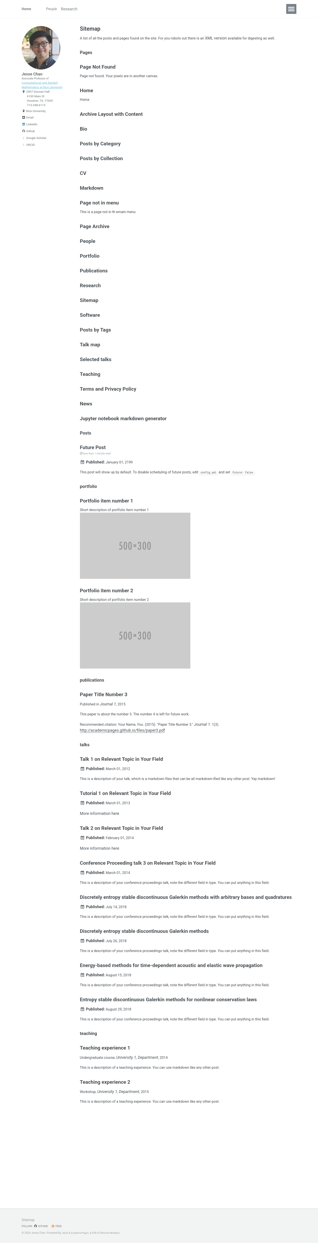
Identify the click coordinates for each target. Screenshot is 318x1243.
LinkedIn (29, 131)
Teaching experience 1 (105, 1133)
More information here (99, 880)
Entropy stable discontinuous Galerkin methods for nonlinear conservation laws (168, 1080)
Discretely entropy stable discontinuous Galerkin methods (144, 1006)
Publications (104, 9)
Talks (127, 9)
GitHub (42, 1226)
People (54, 9)
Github (28, 138)
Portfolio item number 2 (106, 638)
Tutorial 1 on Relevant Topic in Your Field (125, 859)
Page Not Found (98, 77)
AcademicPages (81, 1233)
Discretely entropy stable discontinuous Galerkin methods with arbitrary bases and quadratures (186, 970)
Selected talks (96, 392)
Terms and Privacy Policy (108, 424)
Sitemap (89, 329)
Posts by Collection (101, 176)
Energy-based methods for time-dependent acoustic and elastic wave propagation (171, 1043)
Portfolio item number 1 (106, 546)
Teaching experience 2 (105, 1170)
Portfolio (90, 281)
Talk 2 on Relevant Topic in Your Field (121, 896)
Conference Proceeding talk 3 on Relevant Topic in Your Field (148, 933)
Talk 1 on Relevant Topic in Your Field (121, 816)
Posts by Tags (95, 361)
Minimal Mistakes (114, 1233)
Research (76, 9)
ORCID (28, 151)
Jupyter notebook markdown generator (123, 456)
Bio (83, 144)
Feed (59, 1226)
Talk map (90, 376)
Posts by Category (100, 160)
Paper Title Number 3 (103, 746)
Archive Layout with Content (111, 128)
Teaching (90, 408)
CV (166, 9)
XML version (231, 39)
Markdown (91, 208)
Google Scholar (34, 144)
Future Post (93, 488)
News (86, 440)
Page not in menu (99, 224)
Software (148, 9)
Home (27, 9)
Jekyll (65, 1233)
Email (28, 124)
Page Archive (95, 249)
